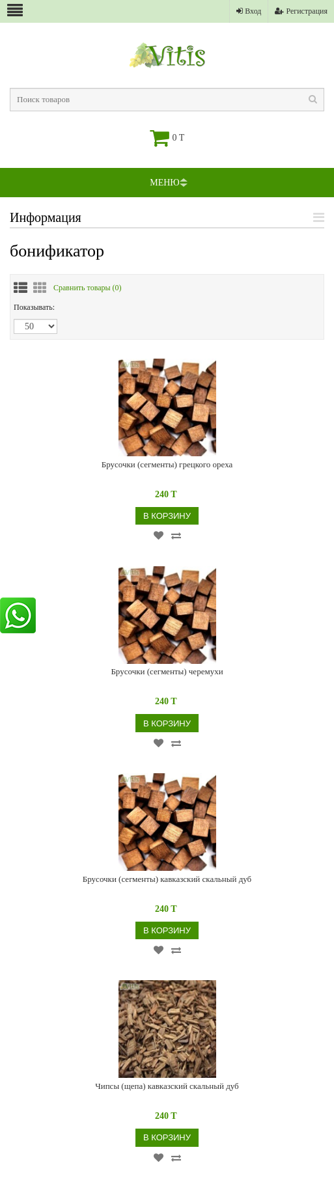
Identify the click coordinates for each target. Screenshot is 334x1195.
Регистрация (301, 11)
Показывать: (34, 307)
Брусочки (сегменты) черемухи (167, 671)
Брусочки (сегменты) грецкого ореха (167, 464)
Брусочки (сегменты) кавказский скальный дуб (167, 879)
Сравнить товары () (87, 287)
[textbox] (167, 99)
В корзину (167, 516)
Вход (248, 11)
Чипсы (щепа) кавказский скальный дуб (166, 1086)
